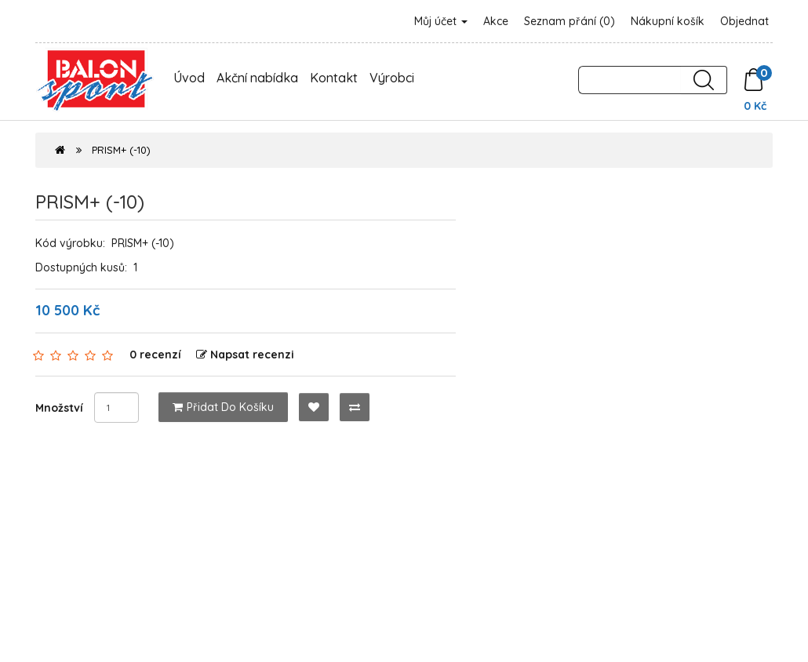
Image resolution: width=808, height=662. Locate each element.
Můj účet (441, 21)
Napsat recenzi (245, 354)
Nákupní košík (667, 21)
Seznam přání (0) (569, 21)
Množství (59, 408)
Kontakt (334, 77)
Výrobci (391, 77)
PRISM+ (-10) (121, 150)
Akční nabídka (257, 77)
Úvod (189, 77)
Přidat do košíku (223, 407)
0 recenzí (155, 354)
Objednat (744, 21)
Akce (495, 21)
